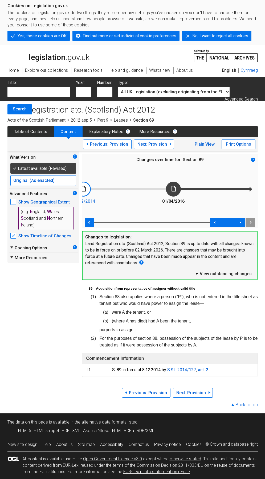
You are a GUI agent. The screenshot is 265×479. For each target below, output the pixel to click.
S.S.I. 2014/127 (181, 369)
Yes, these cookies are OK (42, 35)
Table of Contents (30, 131)
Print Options (238, 144)
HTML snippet (46, 430)
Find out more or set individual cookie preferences (129, 35)
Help (47, 444)
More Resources (154, 131)
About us (64, 444)
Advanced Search (241, 99)
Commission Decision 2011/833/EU (170, 465)
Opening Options (28, 247)
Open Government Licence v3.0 (112, 458)
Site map (86, 444)
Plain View (205, 144)
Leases (121, 120)
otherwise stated (185, 458)
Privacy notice (167, 444)
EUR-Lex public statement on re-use (156, 471)
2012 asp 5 (81, 120)
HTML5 (24, 430)
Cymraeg (249, 70)
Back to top (247, 404)
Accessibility (111, 444)
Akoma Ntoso (96, 430)
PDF (66, 430)
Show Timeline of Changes (44, 235)
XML (76, 430)
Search (20, 108)
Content (68, 131)
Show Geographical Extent (44, 202)
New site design (22, 444)
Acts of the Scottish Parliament (36, 120)
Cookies (194, 444)
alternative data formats (104, 422)
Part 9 (102, 120)
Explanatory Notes (106, 131)
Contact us (139, 444)
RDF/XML (145, 430)
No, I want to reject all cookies (220, 35)
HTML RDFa (123, 430)
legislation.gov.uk (48, 55)
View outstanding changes (223, 273)
